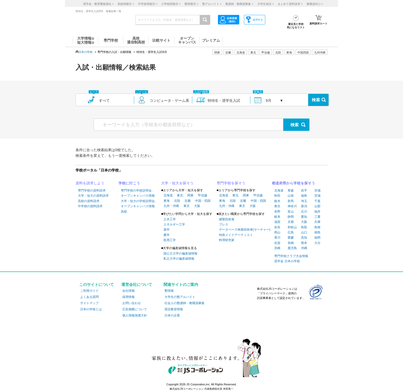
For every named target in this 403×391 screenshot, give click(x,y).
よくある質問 (89, 297)
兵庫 (317, 222)
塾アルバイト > (212, 3)
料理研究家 (226, 240)
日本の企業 (172, 315)
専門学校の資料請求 (92, 190)
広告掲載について (134, 309)
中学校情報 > (147, 3)
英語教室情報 (173, 309)
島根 (317, 227)
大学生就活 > (265, 3)
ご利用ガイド (89, 291)
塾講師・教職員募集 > (239, 3)
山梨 (317, 206)
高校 (124, 211)
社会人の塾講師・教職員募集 (184, 303)
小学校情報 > (170, 3)
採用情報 (128, 297)
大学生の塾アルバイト (179, 297)
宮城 (317, 190)
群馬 (291, 201)
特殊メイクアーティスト (236, 235)
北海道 (240, 52)
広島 (291, 232)
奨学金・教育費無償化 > (98, 3)
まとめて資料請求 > (290, 3)
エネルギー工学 (174, 224)
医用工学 (169, 240)
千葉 (317, 201)
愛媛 (291, 237)
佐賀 (277, 243)
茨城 (317, 195)
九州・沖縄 (171, 206)
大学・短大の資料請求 (93, 195)
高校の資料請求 (88, 201)
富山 (291, 211)
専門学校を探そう (231, 183)
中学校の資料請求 (90, 206)
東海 (166, 201)
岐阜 (277, 217)
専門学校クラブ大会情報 (291, 256)
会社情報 (128, 291)
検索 (316, 100)
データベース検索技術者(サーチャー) (244, 229)
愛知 (304, 217)
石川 (304, 211)
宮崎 (277, 248)
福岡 (317, 237)
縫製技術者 (226, 219)
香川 (277, 237)
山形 (291, 195)
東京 (187, 206)
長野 (277, 211)
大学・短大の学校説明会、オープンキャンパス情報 (139, 203)
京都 (291, 222)
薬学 (166, 229)
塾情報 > (191, 3)
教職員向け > (315, 3)
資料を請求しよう (90, 183)
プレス (223, 224)
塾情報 (169, 291)
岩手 (304, 190)
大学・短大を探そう (177, 183)
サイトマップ (89, 303)
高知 (304, 237)
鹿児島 (292, 248)
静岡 (291, 217)
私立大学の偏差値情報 (178, 258)
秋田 (277, 195)
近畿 (188, 201)
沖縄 (304, 248)
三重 (317, 217)
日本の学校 (85, 51)
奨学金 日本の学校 (287, 261)
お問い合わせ (131, 303)
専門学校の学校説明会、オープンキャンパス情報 (138, 193)
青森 (291, 190)
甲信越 (202, 195)
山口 (304, 232)
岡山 (277, 232)
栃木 (277, 201)
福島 (304, 195)
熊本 (304, 243)
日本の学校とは (91, 309)
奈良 (277, 227)
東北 (180, 195)
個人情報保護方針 (134, 315)
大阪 (197, 206)
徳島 (317, 232)
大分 (317, 243)
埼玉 (304, 201)
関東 (190, 195)
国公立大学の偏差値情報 (180, 253)
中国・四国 (202, 201)
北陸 (177, 201)
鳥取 (304, 227)
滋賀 (277, 222)
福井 (317, 211)
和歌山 (292, 227)
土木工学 (169, 219)
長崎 (291, 243)
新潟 (304, 206)
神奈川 (292, 206)
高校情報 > (125, 3)
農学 (166, 235)
